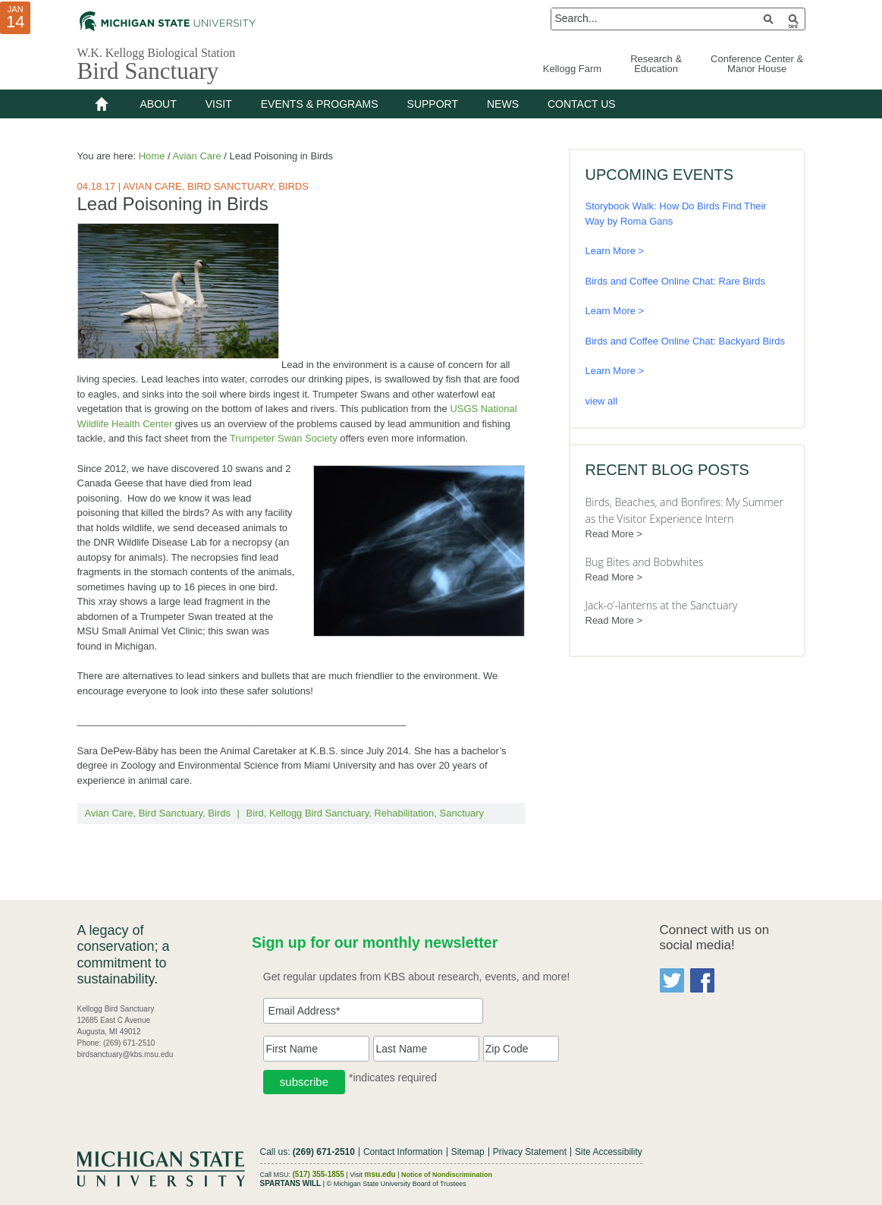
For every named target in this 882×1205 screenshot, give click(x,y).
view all (601, 401)
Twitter (672, 980)
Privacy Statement (530, 1151)
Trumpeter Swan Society (283, 438)
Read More (609, 534)
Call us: (307, 1151)
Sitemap (468, 1151)
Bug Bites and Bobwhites (644, 562)
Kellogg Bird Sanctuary (319, 813)
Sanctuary (462, 813)
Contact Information (403, 1151)
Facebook (702, 980)
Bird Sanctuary (148, 71)
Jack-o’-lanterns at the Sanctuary (661, 605)
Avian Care (152, 186)
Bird (255, 813)
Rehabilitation (404, 813)
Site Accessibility (608, 1151)
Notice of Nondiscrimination (446, 1174)
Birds (293, 186)
